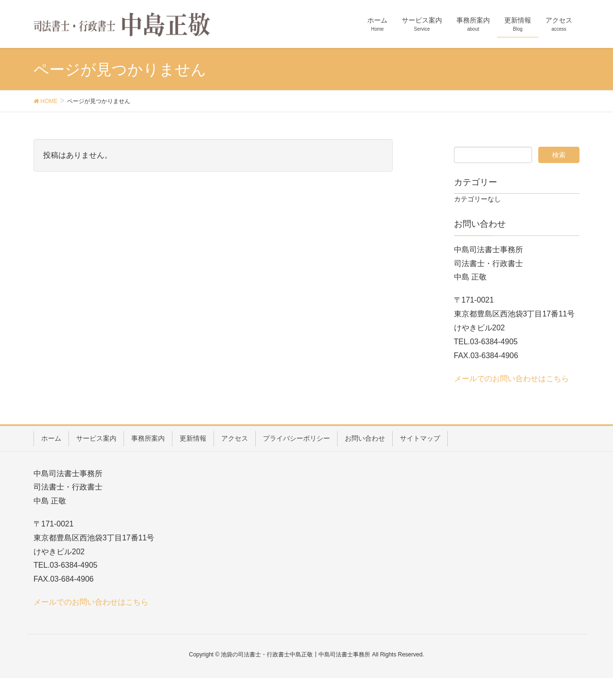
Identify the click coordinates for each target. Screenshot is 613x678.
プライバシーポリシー (296, 438)
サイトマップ (420, 438)
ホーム (51, 438)
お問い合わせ (365, 438)
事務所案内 (148, 438)
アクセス (234, 438)
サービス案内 (96, 438)
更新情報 (193, 438)
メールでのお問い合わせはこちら (511, 378)
